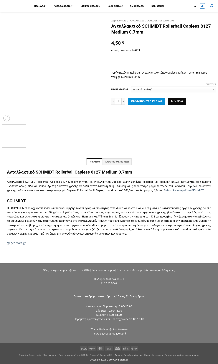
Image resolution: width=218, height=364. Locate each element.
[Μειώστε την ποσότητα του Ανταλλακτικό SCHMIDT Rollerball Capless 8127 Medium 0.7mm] (113, 101)
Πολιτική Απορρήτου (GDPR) (73, 355)
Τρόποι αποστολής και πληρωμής (182, 355)
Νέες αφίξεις (115, 6)
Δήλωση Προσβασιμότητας (128, 355)
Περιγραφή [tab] (94, 162)
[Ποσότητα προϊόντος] (118, 101)
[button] (202, 6)
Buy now (177, 101)
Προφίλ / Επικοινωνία (30, 355)
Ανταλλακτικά (137, 20)
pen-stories (158, 6)
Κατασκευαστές (64, 6)
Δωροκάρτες (137, 6)
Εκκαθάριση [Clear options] (211, 84)
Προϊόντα (40, 6)
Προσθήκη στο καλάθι (146, 101)
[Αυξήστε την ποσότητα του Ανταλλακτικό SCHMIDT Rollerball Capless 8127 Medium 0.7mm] (123, 101)
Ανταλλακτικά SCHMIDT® (160, 20)
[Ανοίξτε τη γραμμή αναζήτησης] (195, 6)
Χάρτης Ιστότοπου (153, 355)
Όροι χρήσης (50, 355)
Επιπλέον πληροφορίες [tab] (117, 162)
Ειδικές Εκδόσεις (91, 6)
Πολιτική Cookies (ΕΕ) (101, 355)
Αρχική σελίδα (118, 20)
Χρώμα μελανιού (119, 89)
